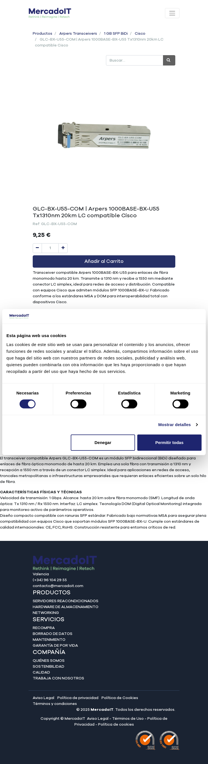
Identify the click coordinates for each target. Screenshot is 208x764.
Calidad (41, 672)
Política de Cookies (119, 698)
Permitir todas (169, 442)
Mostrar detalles (174, 424)
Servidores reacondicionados (65, 601)
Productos (42, 34)
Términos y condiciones (55, 704)
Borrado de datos (52, 634)
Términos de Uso (128, 719)
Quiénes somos (49, 661)
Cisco (140, 34)
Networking (46, 613)
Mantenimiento (49, 640)
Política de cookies (116, 724)
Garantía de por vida (55, 646)
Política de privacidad (77, 698)
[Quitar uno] (37, 248)
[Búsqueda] (169, 60)
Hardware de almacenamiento (65, 607)
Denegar (102, 442)
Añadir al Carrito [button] (104, 261)
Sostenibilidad (48, 667)
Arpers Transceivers (78, 34)
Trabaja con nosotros (58, 678)
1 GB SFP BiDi (116, 34)
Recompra (44, 628)
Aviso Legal (43, 698)
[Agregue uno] (63, 248)
